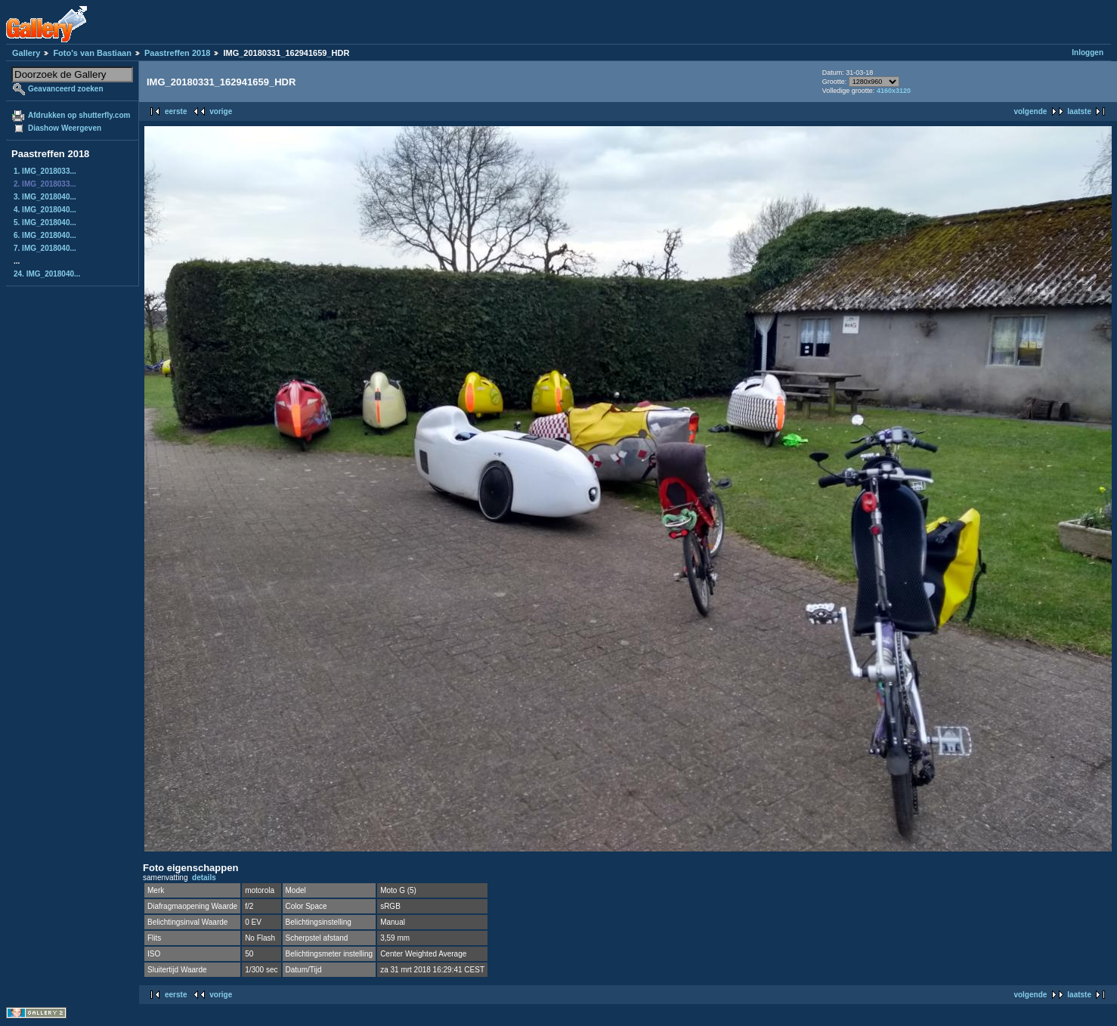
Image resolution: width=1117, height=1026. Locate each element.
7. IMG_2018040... (45, 248)
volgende (1030, 111)
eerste (176, 111)
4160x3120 (894, 90)
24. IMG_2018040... (47, 274)
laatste (1079, 111)
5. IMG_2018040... (45, 222)
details (204, 877)
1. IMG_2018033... (45, 171)
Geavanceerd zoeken (66, 89)
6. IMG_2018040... (45, 235)
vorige (220, 111)
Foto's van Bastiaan (92, 52)
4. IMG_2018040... (45, 210)
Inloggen (1087, 52)
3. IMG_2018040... (45, 197)
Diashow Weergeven (64, 128)
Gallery (26, 52)
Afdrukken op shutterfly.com (79, 115)
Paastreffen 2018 (177, 52)
